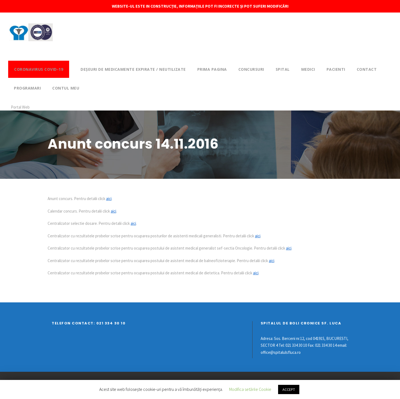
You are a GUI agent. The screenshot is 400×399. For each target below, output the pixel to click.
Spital (283, 69)
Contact (367, 69)
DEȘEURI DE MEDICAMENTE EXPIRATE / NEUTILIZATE (133, 69)
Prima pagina (212, 69)
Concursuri (251, 69)
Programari (27, 88)
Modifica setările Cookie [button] (250, 389)
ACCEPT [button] (288, 389)
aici (109, 198)
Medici (308, 69)
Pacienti (336, 69)
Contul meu (65, 88)
